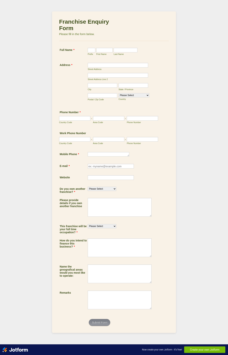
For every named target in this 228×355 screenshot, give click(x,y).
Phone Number (70, 112)
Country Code (65, 122)
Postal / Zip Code (96, 99)
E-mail (65, 165)
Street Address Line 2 (98, 79)
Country (122, 99)
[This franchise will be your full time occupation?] (102, 226)
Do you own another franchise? (72, 190)
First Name (101, 54)
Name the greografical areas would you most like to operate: (72, 271)
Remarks (65, 292)
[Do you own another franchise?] (102, 189)
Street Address (94, 69)
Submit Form (99, 322)
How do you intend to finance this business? (73, 243)
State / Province (126, 89)
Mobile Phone (69, 154)
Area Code (98, 122)
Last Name (119, 54)
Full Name (67, 49)
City (89, 89)
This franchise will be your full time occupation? (73, 229)
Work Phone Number (73, 133)
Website (65, 177)
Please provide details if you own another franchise (71, 203)
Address (66, 65)
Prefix (90, 54)
